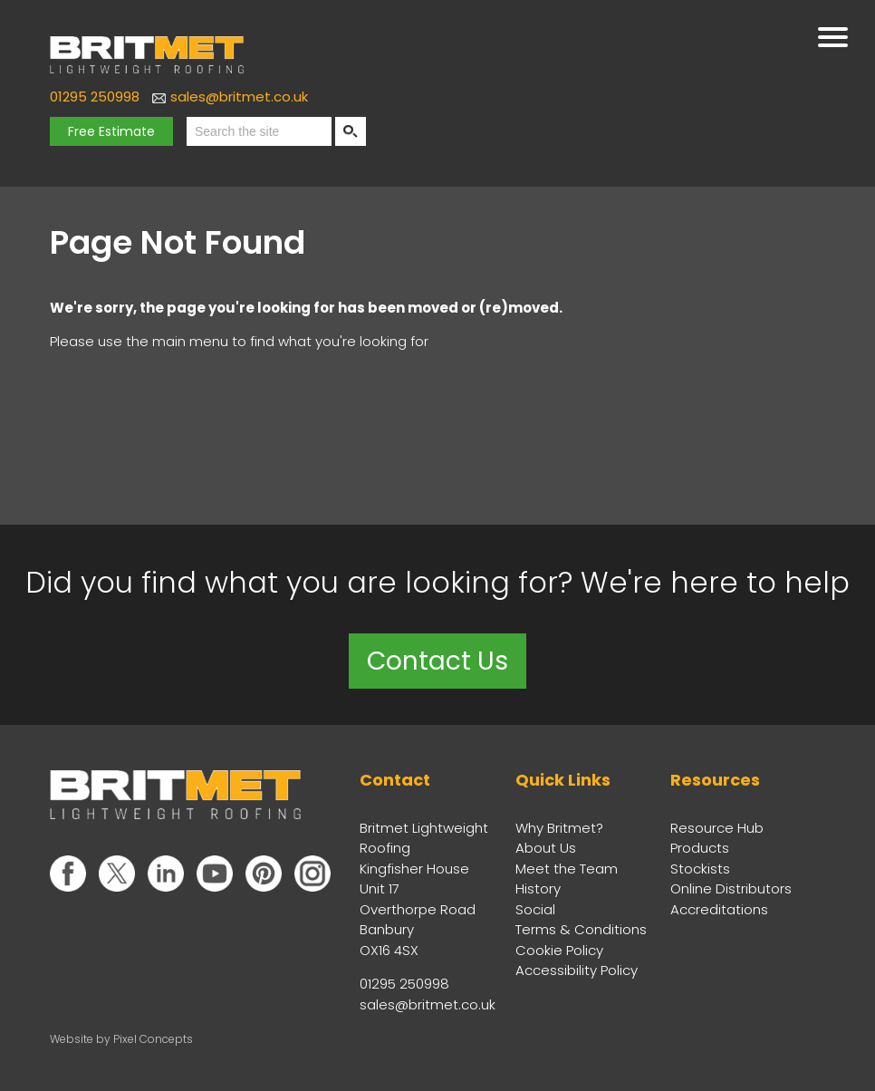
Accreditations (719, 909)
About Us (545, 847)
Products (699, 847)
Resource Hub (717, 827)
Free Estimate (111, 131)
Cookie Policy (559, 950)
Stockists (700, 868)
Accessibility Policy (576, 970)
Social (535, 909)
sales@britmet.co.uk (239, 96)
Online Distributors (731, 888)
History (538, 888)
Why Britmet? (559, 827)
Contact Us (437, 661)
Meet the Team (566, 868)
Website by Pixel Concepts (121, 1039)
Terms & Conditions (581, 929)
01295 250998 (94, 96)
